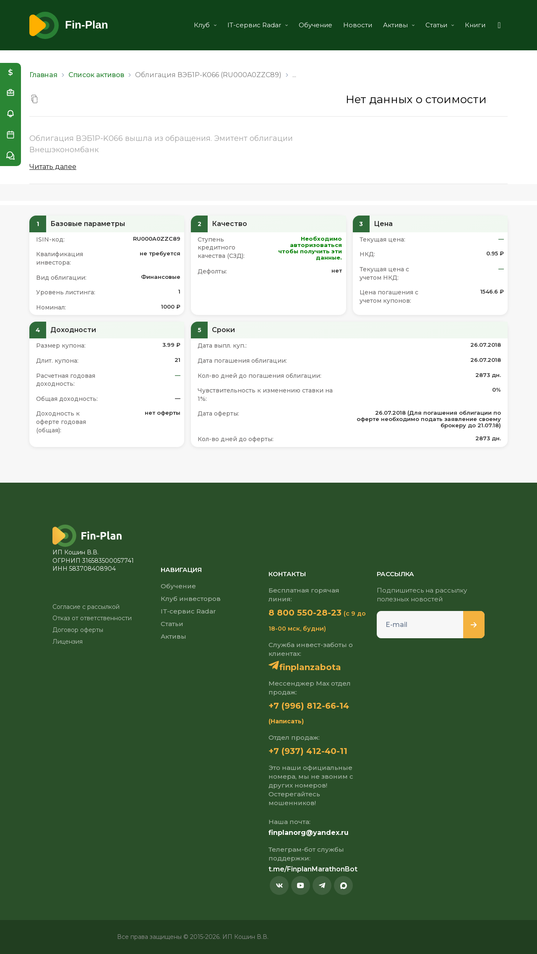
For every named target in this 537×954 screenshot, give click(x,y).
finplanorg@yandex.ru (308, 833)
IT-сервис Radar (257, 25)
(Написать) (286, 721)
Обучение (315, 25)
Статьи (439, 25)
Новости (357, 25)
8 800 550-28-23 (304, 613)
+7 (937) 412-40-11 (307, 751)
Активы (398, 25)
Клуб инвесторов (191, 599)
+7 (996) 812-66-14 (308, 706)
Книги (475, 25)
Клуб (205, 25)
